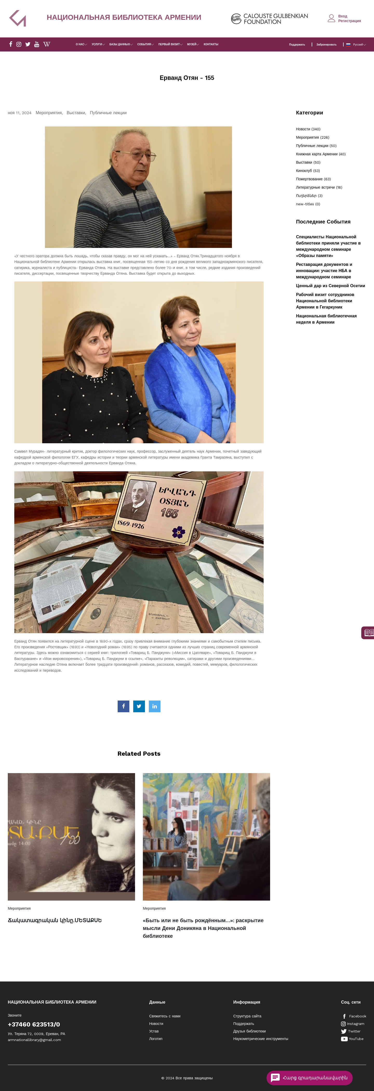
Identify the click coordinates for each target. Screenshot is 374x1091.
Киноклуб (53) (308, 171)
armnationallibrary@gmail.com (34, 1040)
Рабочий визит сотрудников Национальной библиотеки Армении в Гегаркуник (325, 301)
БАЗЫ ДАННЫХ (120, 44)
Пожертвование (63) (313, 179)
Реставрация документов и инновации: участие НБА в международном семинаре (324, 270)
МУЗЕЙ (191, 44)
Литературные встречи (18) (319, 187)
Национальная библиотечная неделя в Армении (326, 319)
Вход (342, 16)
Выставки (76, 112)
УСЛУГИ (97, 44)
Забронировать (327, 44)
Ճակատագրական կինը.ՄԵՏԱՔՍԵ (55, 920)
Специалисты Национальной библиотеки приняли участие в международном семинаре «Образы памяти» (328, 246)
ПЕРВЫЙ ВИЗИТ (169, 44)
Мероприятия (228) (312, 137)
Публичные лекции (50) (316, 146)
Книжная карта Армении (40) (321, 154)
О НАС (80, 44)
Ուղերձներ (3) (309, 196)
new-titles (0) (308, 204)
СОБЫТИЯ (144, 44)
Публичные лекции (108, 112)
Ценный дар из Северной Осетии (330, 285)
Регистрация (349, 21)
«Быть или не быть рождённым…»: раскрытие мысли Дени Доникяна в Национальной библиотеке (203, 928)
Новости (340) (308, 129)
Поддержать (297, 44)
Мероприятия (49, 112)
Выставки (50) (308, 162)
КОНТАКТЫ (211, 44)
